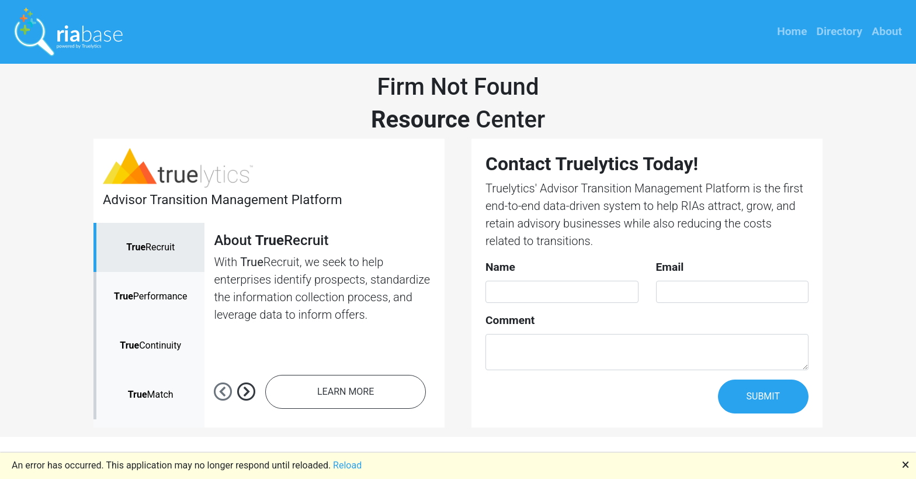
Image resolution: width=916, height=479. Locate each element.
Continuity (150, 345)
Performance (150, 296)
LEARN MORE (345, 391)
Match (151, 394)
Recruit (150, 247)
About (887, 31)
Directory (840, 31)
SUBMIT (763, 396)
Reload (347, 465)
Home (792, 31)
